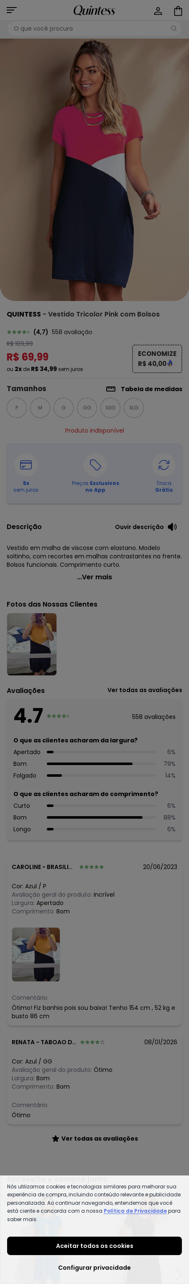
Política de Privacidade (135, 1210)
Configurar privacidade (94, 1267)
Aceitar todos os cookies (94, 1246)
